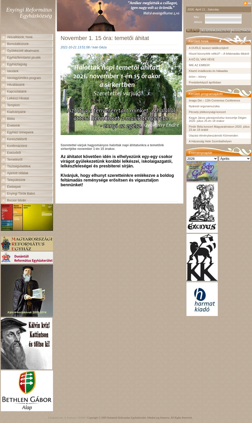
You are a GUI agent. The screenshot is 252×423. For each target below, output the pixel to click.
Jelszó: (198, 22)
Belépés (193, 30)
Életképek (14, 187)
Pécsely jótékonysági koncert (207, 112)
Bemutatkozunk (18, 44)
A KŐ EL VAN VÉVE (202, 59)
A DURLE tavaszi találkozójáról (208, 47)
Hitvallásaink (16, 85)
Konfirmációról (17, 146)
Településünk (16, 180)
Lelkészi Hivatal (18, 98)
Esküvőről (14, 153)
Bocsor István (16, 200)
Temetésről (14, 159)
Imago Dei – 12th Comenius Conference (214, 100)
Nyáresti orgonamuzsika (204, 106)
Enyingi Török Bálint (21, 193)
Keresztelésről (17, 139)
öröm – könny (197, 76)
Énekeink (13, 125)
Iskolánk (13, 71)
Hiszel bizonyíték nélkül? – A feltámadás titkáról (219, 53)
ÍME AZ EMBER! (199, 65)
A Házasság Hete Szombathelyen (210, 141)
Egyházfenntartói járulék (24, 57)
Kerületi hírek (199, 41)
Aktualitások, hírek (20, 37)
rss (249, 2)
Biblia (11, 119)
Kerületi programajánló (206, 94)
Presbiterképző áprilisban (205, 82)
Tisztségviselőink (19, 166)
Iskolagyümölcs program (24, 78)
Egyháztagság (17, 64)
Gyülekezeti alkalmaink (23, 51)
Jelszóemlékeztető (215, 30)
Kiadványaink (16, 112)
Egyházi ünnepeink (20, 132)
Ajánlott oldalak (17, 173)
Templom (13, 105)
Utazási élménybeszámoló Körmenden (213, 135)
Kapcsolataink (17, 91)
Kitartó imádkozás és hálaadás (208, 70)
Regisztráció (241, 30)
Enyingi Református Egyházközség (29, 12)
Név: (197, 17)
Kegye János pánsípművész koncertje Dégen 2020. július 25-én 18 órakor (218, 119)
